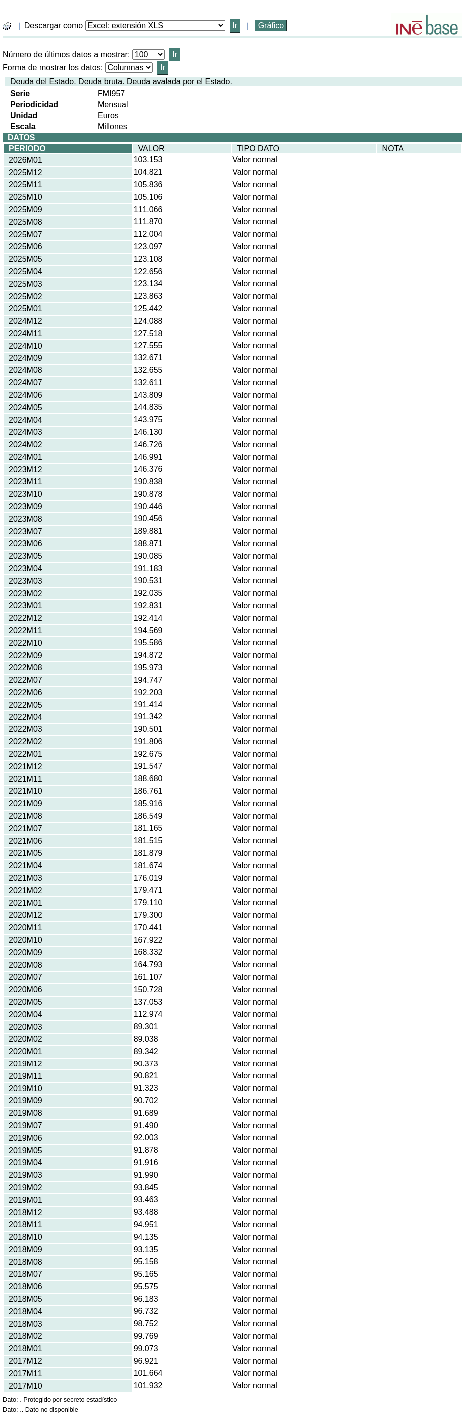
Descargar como (53, 25)
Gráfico (271, 25)
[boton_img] (7, 26)
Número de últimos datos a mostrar (65, 54)
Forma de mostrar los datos (52, 67)
